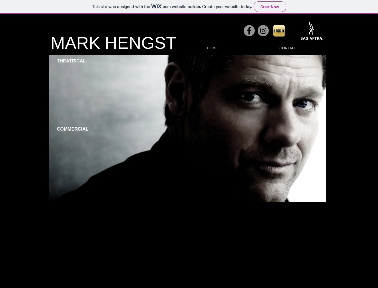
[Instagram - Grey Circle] (263, 30)
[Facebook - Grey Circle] (249, 30)
